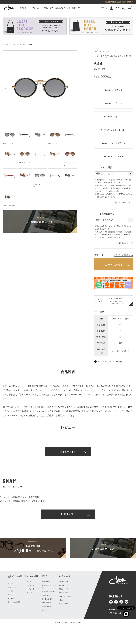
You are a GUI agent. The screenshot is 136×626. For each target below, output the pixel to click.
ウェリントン (29, 585)
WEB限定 (11, 598)
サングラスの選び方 (49, 591)
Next (74, 88)
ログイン (45, 610)
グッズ (10, 594)
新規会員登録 (46, 606)
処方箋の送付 (107, 214)
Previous (6, 88)
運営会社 (62, 585)
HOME (6, 44)
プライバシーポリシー (117, 613)
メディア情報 (63, 604)
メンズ (10, 591)
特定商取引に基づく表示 (118, 609)
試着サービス (48, 8)
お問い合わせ (46, 602)
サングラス (12, 587)
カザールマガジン (65, 592)
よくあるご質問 (47, 599)
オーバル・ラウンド (32, 589)
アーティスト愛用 (14, 602)
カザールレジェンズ (18, 44)
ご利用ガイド (60, 8)
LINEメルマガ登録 (65, 596)
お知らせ (62, 600)
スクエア (28, 581)
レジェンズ (12, 583)
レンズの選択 (107, 168)
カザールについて (73, 8)
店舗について (63, 589)
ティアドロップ (30, 592)
